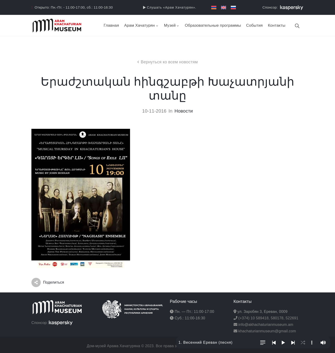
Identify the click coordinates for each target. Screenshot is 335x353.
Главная (111, 25)
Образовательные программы (213, 25)
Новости (183, 110)
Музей (172, 25)
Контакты (276, 25)
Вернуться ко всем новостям (169, 62)
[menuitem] (214, 7)
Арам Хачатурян (141, 25)
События (254, 25)
